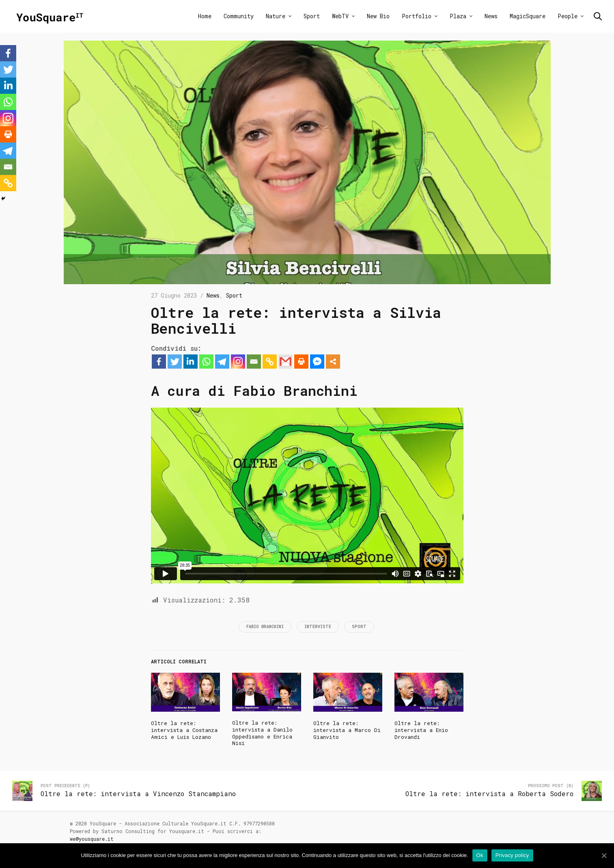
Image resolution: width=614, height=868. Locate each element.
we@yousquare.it (92, 839)
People (567, 16)
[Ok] (604, 855)
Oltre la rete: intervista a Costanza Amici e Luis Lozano (184, 730)
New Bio (378, 16)
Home (204, 16)
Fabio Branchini (265, 626)
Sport (312, 16)
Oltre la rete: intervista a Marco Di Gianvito (347, 730)
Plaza (458, 16)
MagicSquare (527, 16)
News (491, 16)
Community (239, 16)
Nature (275, 16)
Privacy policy (512, 855)
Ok (479, 855)
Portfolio (416, 16)
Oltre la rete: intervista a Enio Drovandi (421, 730)
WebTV (340, 16)
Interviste (317, 626)
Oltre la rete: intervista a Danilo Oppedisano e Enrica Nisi (262, 733)
